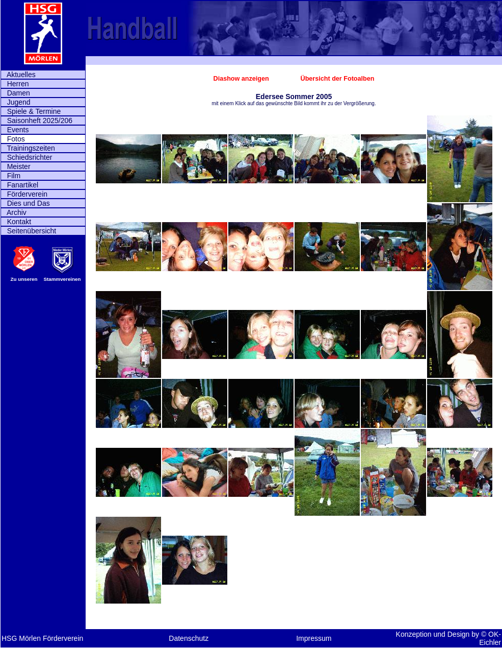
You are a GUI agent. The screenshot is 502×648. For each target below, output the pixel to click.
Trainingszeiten (28, 148)
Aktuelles (18, 74)
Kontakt (16, 222)
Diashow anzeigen (242, 78)
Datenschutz (188, 638)
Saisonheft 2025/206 (36, 120)
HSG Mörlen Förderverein (42, 638)
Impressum (313, 638)
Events (15, 130)
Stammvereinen (62, 279)
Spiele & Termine (31, 111)
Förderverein (24, 194)
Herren (15, 84)
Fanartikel (19, 185)
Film (10, 176)
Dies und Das (25, 203)
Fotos (13, 139)
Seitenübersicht (28, 231)
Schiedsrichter (26, 157)
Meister (16, 166)
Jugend (16, 102)
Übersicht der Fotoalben (338, 78)
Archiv (14, 212)
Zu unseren (24, 279)
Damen (15, 93)
